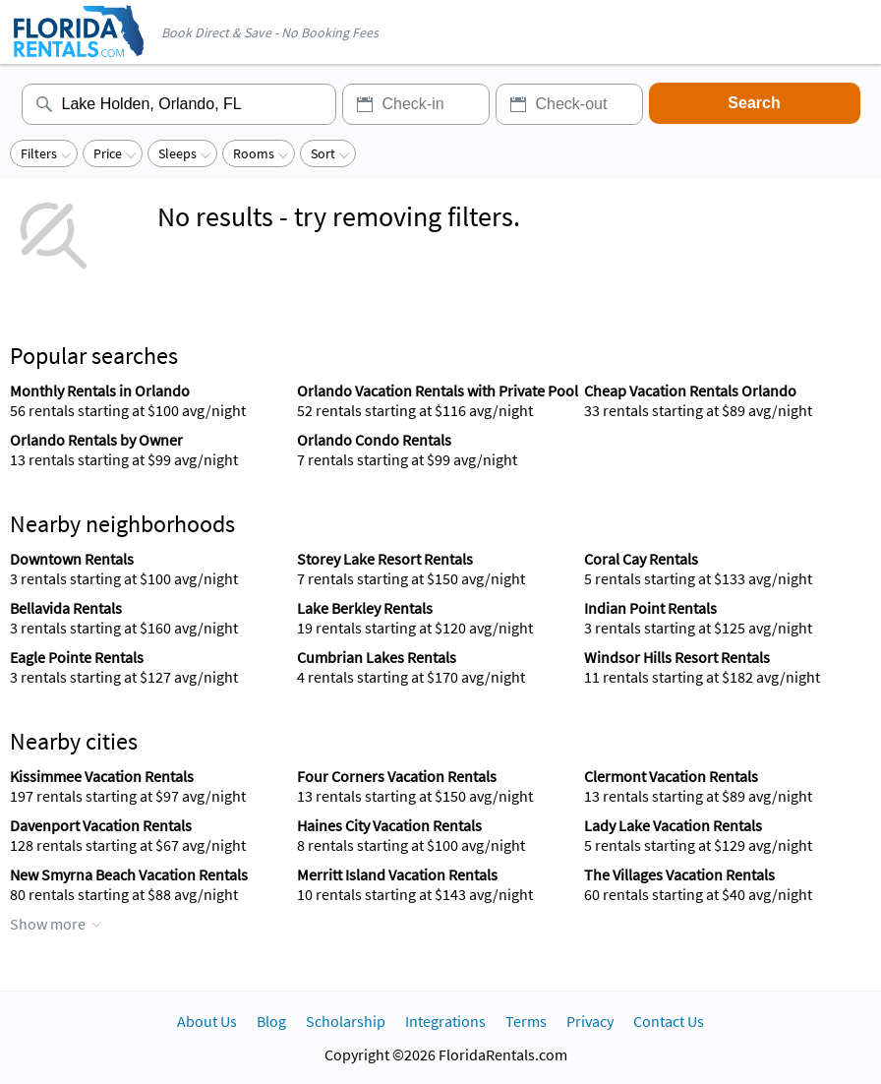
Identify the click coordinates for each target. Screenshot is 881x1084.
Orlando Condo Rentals (374, 440)
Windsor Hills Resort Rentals (677, 657)
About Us (207, 1021)
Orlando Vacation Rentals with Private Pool (437, 390)
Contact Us (668, 1021)
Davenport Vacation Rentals (101, 825)
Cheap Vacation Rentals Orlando (690, 390)
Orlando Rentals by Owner (96, 440)
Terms (526, 1021)
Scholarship (345, 1021)
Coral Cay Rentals (641, 559)
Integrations (445, 1021)
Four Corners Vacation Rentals (397, 776)
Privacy (590, 1021)
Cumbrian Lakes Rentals (376, 657)
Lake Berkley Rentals (365, 608)
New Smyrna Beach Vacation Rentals (129, 874)
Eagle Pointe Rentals (77, 657)
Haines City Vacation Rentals (389, 825)
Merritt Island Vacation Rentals (397, 874)
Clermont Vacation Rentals (671, 776)
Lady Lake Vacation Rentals (673, 825)
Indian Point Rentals (650, 608)
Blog (271, 1021)
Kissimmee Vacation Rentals (102, 776)
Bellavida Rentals (66, 608)
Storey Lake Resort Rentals (385, 559)
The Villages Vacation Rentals (679, 874)
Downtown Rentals (72, 559)
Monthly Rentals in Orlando (100, 390)
